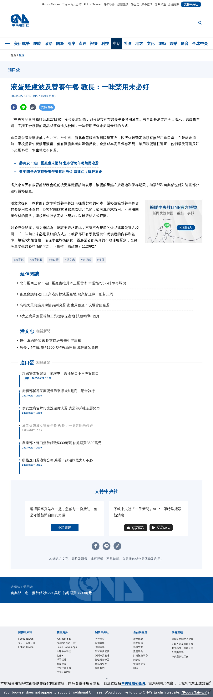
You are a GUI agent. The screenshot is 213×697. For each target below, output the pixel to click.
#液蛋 (100, 259)
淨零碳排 (109, 4)
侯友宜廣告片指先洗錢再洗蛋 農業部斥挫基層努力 (61, 401)
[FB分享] (14, 107)
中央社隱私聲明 (136, 678)
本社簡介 (102, 632)
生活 (117, 43)
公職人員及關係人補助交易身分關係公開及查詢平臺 (182, 650)
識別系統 (102, 638)
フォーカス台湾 (72, 4)
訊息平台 (140, 648)
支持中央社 (191, 4)
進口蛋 (27, 355)
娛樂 (173, 43)
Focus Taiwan (51, 4)
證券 (94, 43)
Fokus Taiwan (92, 4)
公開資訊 (102, 643)
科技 (105, 43)
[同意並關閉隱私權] (209, 678)
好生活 (135, 4)
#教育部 (19, 259)
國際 (60, 43)
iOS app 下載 (67, 632)
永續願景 (174, 4)
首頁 (13, 55)
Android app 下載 (66, 640)
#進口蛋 (54, 259)
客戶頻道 (160, 4)
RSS (137, 669)
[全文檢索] (200, 23)
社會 (128, 43)
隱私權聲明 (104, 663)
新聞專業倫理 (105, 653)
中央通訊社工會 (182, 666)
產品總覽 (140, 632)
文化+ (61, 663)
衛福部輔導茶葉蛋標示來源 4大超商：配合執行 (58, 384)
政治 (49, 43)
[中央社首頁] (20, 21)
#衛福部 (86, 259)
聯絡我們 (102, 669)
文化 (151, 43)
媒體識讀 (123, 4)
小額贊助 (65, 520)
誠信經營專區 (105, 658)
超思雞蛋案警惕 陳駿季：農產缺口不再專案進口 (60, 367)
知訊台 (138, 658)
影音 (185, 43)
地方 (139, 43)
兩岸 (71, 43)
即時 (37, 43)
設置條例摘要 (105, 648)
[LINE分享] (23, 107)
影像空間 (147, 4)
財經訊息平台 (144, 653)
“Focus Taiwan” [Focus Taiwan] (194, 692)
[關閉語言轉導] (209, 692)
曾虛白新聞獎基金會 (182, 635)
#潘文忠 (70, 259)
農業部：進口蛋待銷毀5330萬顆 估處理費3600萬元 (61, 436)
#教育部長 (36, 259)
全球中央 (200, 43)
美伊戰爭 (22, 43)
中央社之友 (142, 663)
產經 (83, 43)
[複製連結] (33, 107)
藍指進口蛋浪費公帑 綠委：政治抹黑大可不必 (57, 453)
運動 (162, 43)
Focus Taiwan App (68, 650)
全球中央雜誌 (67, 658)
